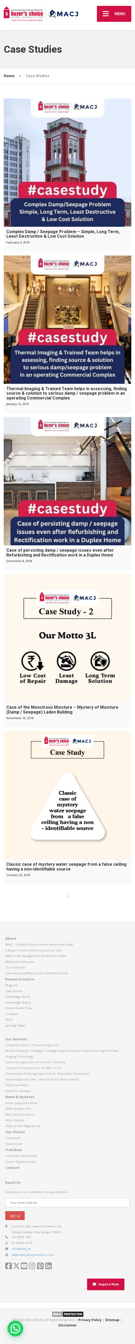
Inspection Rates (16, 1085)
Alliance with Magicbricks (22, 1126)
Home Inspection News (21, 1103)
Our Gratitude (15, 967)
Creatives (11, 1014)
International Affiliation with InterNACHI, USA (36, 973)
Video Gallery (14, 1120)
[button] (15, 1329)
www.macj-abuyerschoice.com (33, 1255)
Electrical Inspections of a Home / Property (35, 1062)
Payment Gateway (17, 1091)
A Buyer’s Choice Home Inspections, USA (33, 950)
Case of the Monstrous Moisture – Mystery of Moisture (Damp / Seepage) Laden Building (62, 710)
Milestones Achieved (19, 962)
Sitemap (112, 1320)
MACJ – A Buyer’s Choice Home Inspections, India (39, 944)
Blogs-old (11, 985)
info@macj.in (21, 1249)
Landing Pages (15, 1025)
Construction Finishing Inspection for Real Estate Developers (47, 1073)
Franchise (13, 1149)
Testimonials (13, 1144)
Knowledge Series (17, 997)
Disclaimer (67, 1325)
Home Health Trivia (18, 1008)
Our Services (16, 1039)
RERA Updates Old (17, 1109)
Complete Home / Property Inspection (32, 1045)
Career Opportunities (20, 1162)
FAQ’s (9, 1019)
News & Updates (19, 1096)
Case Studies (13, 991)
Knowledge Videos (18, 1002)
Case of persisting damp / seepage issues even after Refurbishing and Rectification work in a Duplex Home (60, 553)
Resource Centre (19, 979)
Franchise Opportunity (21, 1156)
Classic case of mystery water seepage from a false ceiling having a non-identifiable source (66, 867)
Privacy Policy (90, 1320)
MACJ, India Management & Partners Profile (35, 956)
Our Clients (15, 1131)
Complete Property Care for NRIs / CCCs (33, 1068)
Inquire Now (106, 1284)
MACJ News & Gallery (19, 1114)
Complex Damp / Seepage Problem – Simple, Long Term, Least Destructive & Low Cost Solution (63, 234)
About (10, 938)
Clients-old (12, 1138)
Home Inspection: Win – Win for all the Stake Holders (42, 1079)
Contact (12, 1167)
